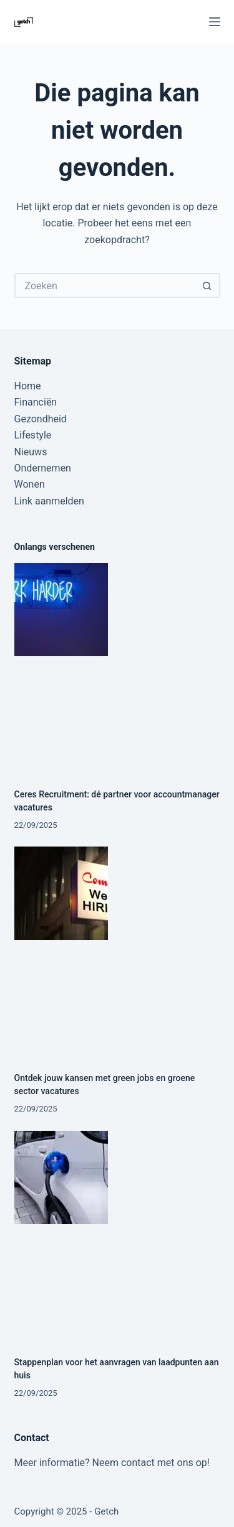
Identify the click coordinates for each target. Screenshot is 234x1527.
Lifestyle (33, 435)
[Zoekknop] (207, 285)
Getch (106, 1511)
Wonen (29, 484)
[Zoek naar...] (104, 285)
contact (138, 1463)
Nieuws (30, 452)
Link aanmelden (49, 501)
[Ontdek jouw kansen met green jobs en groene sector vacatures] (117, 949)
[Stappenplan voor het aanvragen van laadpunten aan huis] (117, 1233)
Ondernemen (42, 468)
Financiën (35, 402)
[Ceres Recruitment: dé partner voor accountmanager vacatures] (117, 665)
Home (27, 386)
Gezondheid (40, 419)
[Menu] (214, 21)
